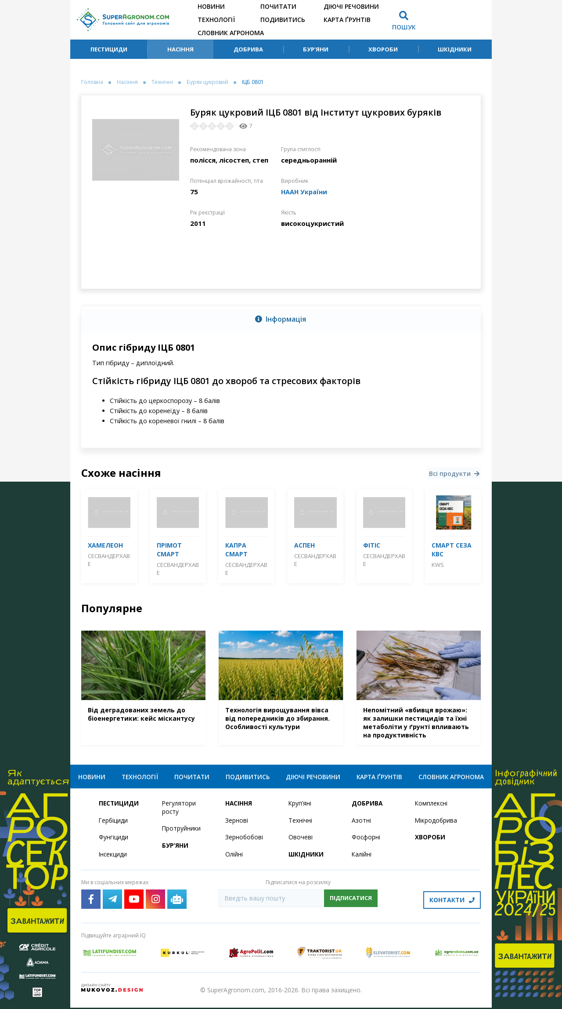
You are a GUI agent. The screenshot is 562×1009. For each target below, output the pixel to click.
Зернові (236, 823)
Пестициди (108, 49)
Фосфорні (366, 840)
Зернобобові (244, 840)
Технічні (162, 82)
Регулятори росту (179, 810)
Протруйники (181, 832)
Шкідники (455, 49)
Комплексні (432, 806)
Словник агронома (231, 33)
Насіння (180, 49)
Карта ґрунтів (347, 19)
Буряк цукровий (207, 82)
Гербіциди (114, 823)
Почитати (278, 6)
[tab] (281, 319)
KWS (438, 565)
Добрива (248, 49)
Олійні (234, 857)
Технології (216, 19)
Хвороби (383, 49)
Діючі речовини (351, 6)
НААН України (304, 191)
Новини (211, 6)
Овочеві (300, 840)
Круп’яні (300, 806)
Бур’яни (315, 49)
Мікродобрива (436, 823)
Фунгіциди (113, 840)
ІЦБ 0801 (253, 82)
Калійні (362, 857)
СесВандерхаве (109, 560)
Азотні (361, 823)
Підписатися (351, 901)
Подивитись (282, 19)
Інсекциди (113, 857)
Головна (92, 82)
